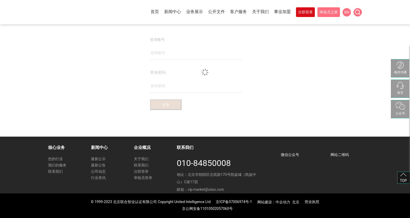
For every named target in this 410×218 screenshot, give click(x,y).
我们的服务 (57, 165)
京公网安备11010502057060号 (207, 208)
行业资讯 (98, 178)
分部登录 (141, 171)
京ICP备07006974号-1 (234, 202)
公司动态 (98, 171)
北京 (295, 202)
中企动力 (283, 202)
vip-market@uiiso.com (206, 189)
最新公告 (98, 165)
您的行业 (55, 159)
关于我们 (141, 159)
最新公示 (98, 159)
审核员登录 (143, 178)
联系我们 (55, 171)
